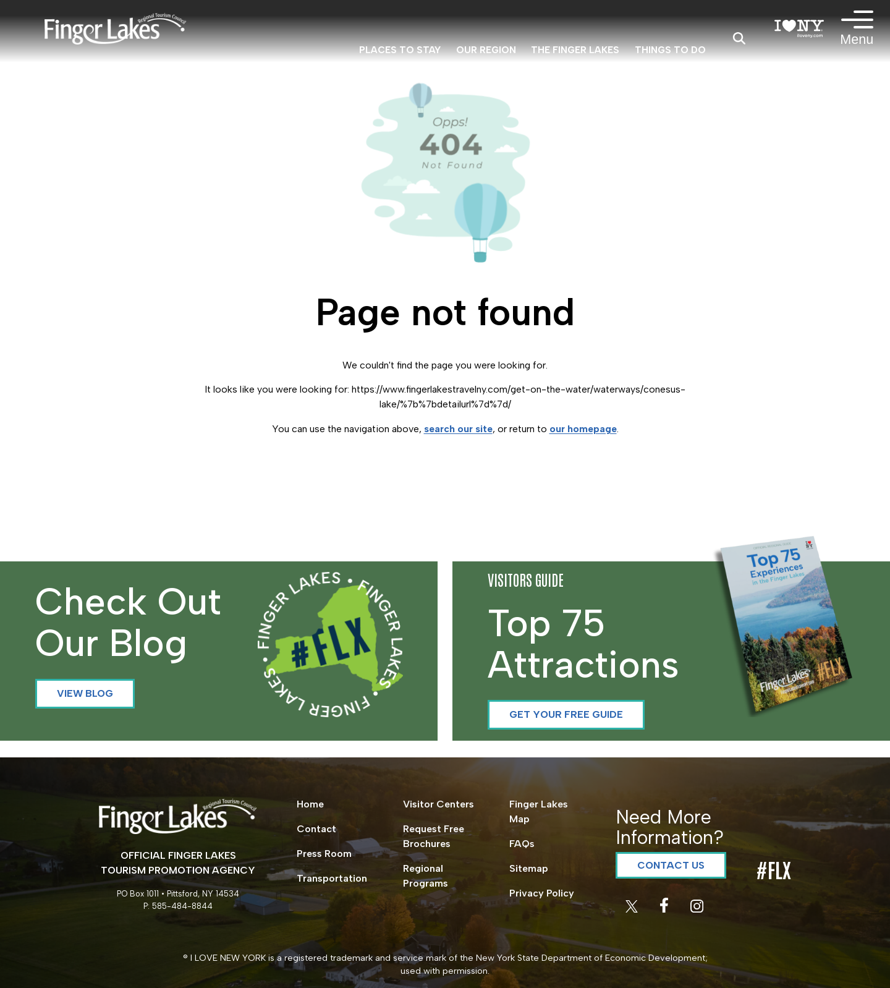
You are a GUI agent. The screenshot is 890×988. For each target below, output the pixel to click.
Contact (316, 829)
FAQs (522, 844)
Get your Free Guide (566, 714)
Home (310, 804)
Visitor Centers (438, 804)
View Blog (85, 693)
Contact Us (671, 865)
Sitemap (528, 868)
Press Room (324, 853)
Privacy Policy (541, 893)
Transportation (332, 878)
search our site (458, 429)
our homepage (583, 429)
